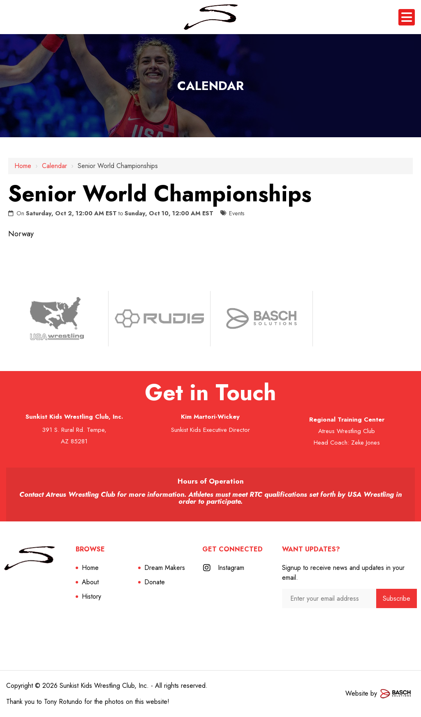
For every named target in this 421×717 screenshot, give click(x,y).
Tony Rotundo (63, 701)
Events (237, 213)
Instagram (231, 567)
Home (22, 166)
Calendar (54, 166)
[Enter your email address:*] (329, 598)
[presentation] (326, 624)
